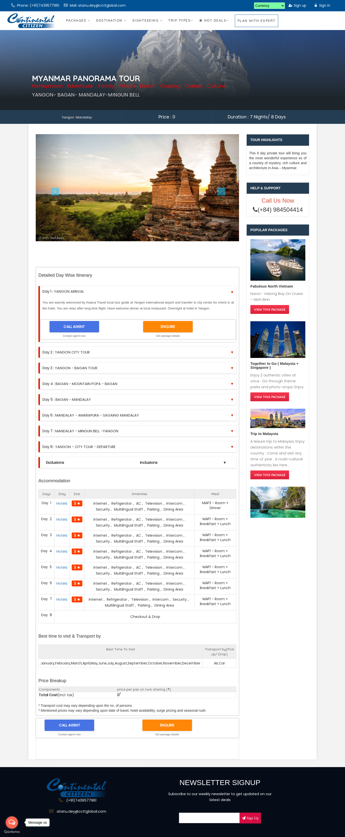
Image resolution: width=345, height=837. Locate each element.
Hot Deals (214, 25)
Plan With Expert (257, 20)
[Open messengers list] (12, 822)
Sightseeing (147, 25)
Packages (78, 25)
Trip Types (180, 25)
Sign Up (252, 818)
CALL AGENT (74, 326)
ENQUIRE (168, 326)
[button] (51, 187)
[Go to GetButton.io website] (12, 832)
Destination (111, 25)
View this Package (269, 309)
